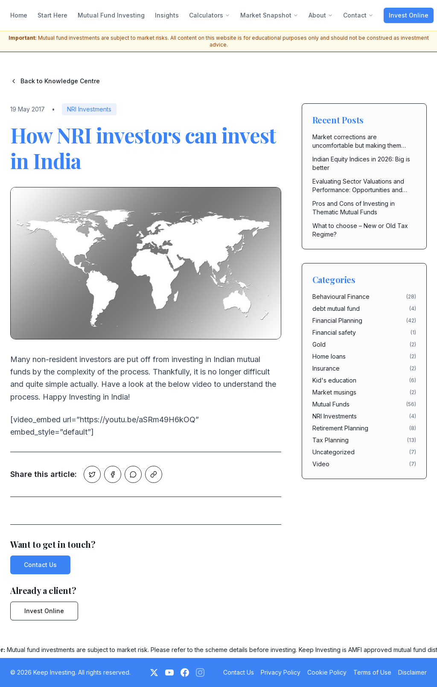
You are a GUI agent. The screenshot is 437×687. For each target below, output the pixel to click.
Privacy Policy (280, 672)
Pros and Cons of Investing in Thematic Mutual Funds (353, 208)
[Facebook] (185, 672)
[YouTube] (169, 672)
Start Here (52, 15)
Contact (358, 15)
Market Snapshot (269, 15)
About (321, 15)
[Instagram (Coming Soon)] (200, 672)
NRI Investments (89, 109)
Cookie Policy (327, 672)
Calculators (209, 15)
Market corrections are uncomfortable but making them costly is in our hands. (356, 141)
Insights (167, 15)
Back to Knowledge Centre (55, 81)
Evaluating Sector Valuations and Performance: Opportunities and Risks (358, 186)
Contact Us (40, 564)
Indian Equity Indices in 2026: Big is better (361, 163)
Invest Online (408, 15)
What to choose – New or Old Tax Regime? (360, 230)
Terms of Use (372, 672)
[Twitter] (154, 672)
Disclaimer (412, 672)
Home (18, 15)
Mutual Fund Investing (111, 15)
